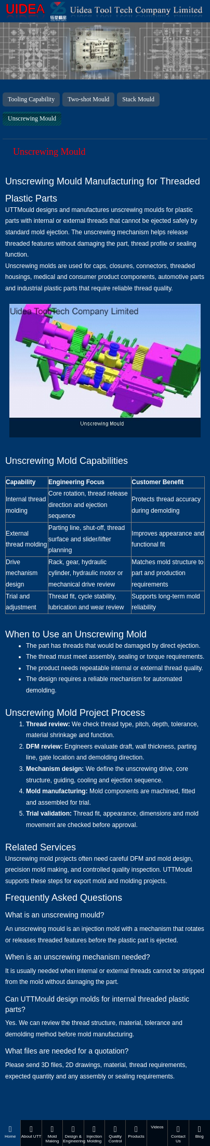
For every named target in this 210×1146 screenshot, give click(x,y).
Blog (199, 1132)
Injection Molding (94, 1134)
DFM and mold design (160, 858)
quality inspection (136, 869)
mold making (49, 869)
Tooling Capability (31, 99)
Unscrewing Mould (32, 118)
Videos (157, 1127)
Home (10, 1132)
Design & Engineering (73, 1134)
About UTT (31, 1132)
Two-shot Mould (88, 99)
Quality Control (115, 1134)
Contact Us (178, 1134)
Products (136, 1132)
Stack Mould (138, 99)
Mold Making (52, 1134)
